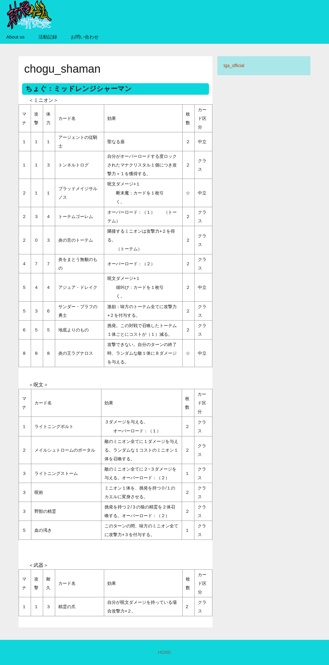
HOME (164, 652)
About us (15, 36)
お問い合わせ (85, 36)
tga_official (234, 65)
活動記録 (47, 36)
